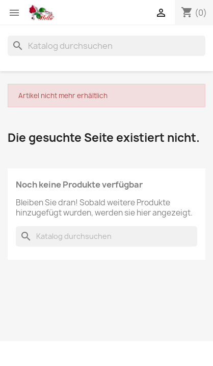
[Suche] (106, 46)
